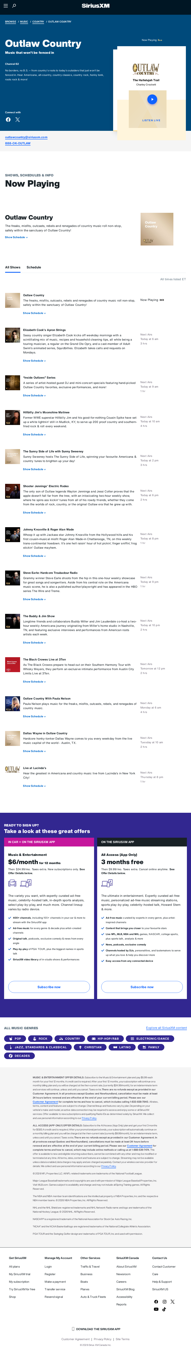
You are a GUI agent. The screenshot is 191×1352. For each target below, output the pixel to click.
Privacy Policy (89, 1118)
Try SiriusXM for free (22, 1289)
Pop (14, 1038)
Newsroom (123, 1274)
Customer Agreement (45, 1101)
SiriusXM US (160, 1289)
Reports (121, 1304)
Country (38, 21)
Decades (18, 1055)
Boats (84, 1281)
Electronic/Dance (149, 1038)
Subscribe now (49, 986)
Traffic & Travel (90, 1266)
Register (50, 1274)
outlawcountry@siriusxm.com (26, 137)
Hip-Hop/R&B (104, 1038)
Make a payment (55, 1281)
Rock (39, 1038)
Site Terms (123, 1339)
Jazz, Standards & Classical (37, 1047)
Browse (10, 21)
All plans (14, 1266)
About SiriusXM (126, 1266)
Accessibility (124, 1297)
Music (24, 21)
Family (150, 1047)
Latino (121, 1047)
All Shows (12, 267)
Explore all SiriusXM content (166, 1028)
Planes (85, 1289)
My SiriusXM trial (20, 1274)
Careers (121, 1281)
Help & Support (162, 1281)
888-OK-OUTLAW (18, 143)
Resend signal (54, 1297)
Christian (89, 1047)
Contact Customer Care (164, 1270)
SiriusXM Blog (125, 1289)
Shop (12, 1297)
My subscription (19, 1281)
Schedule (34, 267)
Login (48, 1266)
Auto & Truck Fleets (93, 1297)
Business (86, 1274)
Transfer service (55, 1289)
